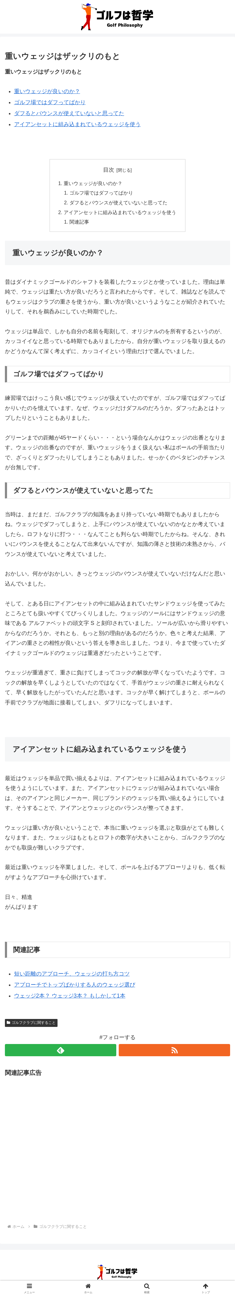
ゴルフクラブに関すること (31, 1024)
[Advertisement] (117, 1146)
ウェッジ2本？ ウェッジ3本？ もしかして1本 (69, 997)
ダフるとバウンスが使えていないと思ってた (69, 113)
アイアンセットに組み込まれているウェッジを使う (77, 124)
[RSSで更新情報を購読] (174, 1051)
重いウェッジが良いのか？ (47, 91)
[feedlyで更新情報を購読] (60, 1051)
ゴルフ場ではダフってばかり (50, 102)
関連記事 (79, 223)
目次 (108, 170)
